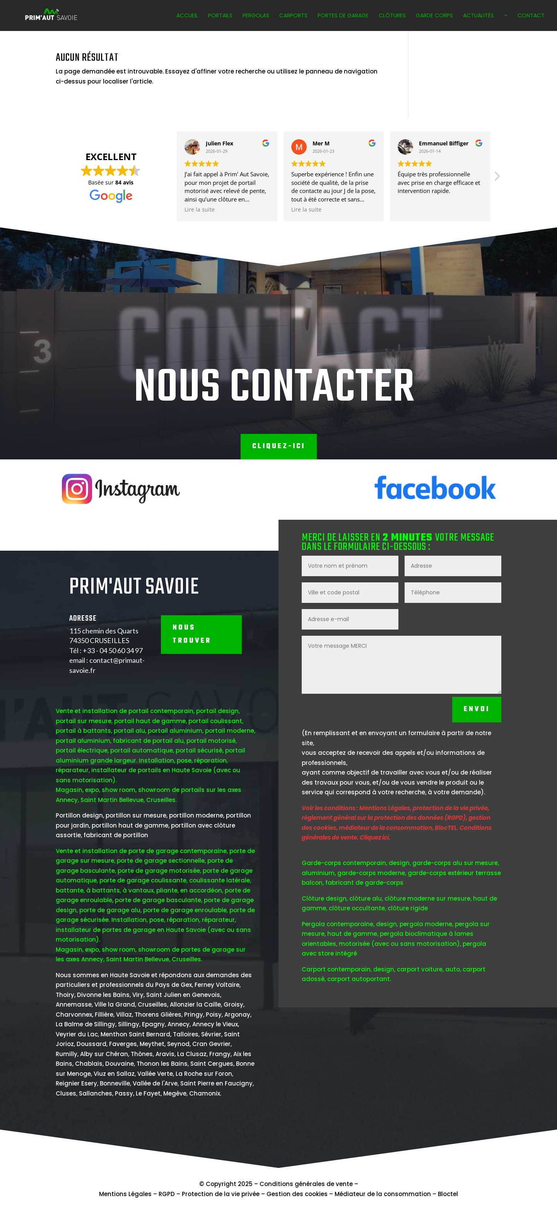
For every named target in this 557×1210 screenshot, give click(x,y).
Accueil (187, 16)
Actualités (478, 16)
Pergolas (256, 16)
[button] (422, 178)
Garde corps (434, 16)
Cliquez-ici (278, 446)
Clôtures (392, 16)
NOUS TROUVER (192, 685)
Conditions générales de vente (306, 1184)
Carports (293, 16)
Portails (220, 16)
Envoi (477, 760)
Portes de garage (343, 16)
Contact (531, 16)
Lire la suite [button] (125, 209)
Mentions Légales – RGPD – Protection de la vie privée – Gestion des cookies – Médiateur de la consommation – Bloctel (278, 1194)
